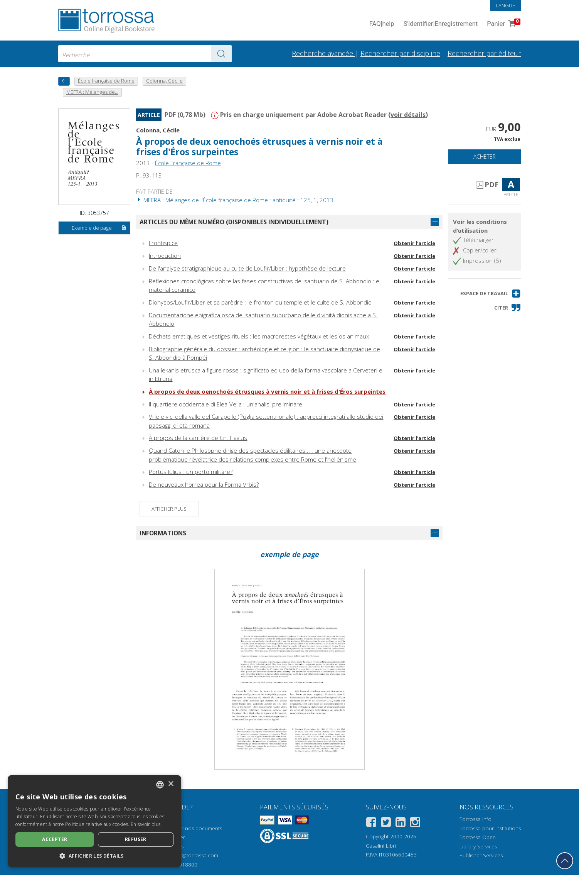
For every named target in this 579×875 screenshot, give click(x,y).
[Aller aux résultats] (221, 53)
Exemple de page (99, 228)
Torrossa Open (477, 837)
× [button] (170, 784)
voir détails (408, 114)
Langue (505, 5)
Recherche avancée (323, 53)
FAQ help (381, 24)
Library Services (478, 846)
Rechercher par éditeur (484, 53)
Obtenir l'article (414, 243)
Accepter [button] (54, 839)
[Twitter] (385, 823)
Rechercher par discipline (400, 53)
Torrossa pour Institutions (490, 828)
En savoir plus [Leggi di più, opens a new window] (145, 824)
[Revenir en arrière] (64, 81)
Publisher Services (481, 855)
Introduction (165, 255)
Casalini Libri (381, 845)
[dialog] (94, 821)
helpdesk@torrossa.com (189, 855)
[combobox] (145, 53)
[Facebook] (371, 823)
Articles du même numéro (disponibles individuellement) (234, 222)
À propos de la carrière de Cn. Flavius (198, 438)
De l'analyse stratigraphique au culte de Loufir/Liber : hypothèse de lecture (247, 268)
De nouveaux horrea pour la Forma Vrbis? (204, 484)
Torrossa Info (475, 819)
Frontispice (163, 243)
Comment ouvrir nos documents (183, 828)
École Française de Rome (188, 163)
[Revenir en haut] (564, 860)
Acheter (484, 156)
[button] (490, 293)
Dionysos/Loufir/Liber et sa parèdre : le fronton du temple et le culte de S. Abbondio (260, 302)
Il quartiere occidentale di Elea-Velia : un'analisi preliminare (225, 404)
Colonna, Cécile (158, 130)
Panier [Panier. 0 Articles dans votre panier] (503, 24)
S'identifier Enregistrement (441, 24)
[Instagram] (415, 823)
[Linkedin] (400, 823)
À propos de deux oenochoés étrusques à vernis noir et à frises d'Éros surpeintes (259, 146)
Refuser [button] (135, 839)
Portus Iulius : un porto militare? (190, 472)
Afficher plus (169, 508)
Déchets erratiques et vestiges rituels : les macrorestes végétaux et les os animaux (259, 336)
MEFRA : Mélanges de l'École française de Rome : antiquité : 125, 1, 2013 (234, 200)
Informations (163, 533)
